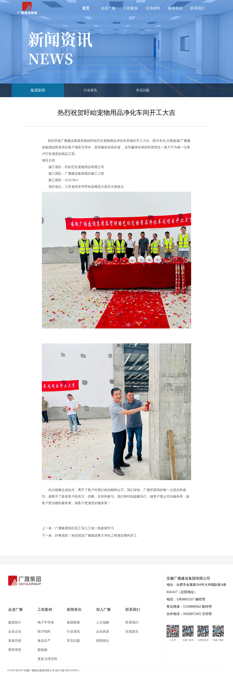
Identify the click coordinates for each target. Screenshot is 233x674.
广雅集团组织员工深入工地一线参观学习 (84, 528)
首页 (85, 8)
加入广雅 (103, 609)
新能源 (42, 650)
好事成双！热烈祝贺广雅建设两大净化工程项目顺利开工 (96, 535)
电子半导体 (45, 622)
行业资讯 (90, 90)
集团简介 (14, 622)
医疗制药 (44, 631)
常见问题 (142, 90)
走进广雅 (108, 8)
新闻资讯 (175, 8)
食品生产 (44, 640)
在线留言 (132, 631)
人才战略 (102, 622)
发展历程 (14, 640)
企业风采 (102, 631)
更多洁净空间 (47, 659)
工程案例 (130, 8)
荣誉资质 (14, 650)
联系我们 (197, 8)
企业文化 (14, 631)
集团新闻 (38, 90)
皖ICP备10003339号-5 (67, 670)
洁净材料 (153, 8)
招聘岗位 (102, 640)
